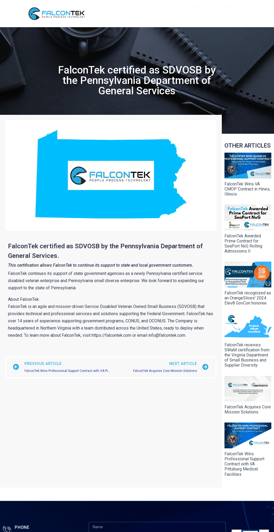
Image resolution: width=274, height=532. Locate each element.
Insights (158, 19)
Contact (187, 19)
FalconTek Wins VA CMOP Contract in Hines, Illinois (247, 186)
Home (112, 7)
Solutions (165, 7)
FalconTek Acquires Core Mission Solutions (247, 398)
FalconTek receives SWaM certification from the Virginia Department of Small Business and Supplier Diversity (246, 345)
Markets (199, 7)
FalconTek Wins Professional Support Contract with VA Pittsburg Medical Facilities (244, 450)
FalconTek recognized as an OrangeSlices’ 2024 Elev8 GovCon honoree (247, 290)
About (135, 7)
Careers (230, 7)
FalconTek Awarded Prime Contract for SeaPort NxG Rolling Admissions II (243, 239)
